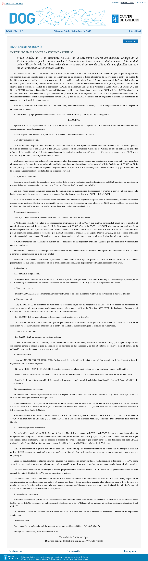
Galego (116, 3)
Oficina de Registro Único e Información (36, 559)
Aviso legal (73, 559)
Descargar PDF (14, 3)
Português (140, 3)
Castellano (127, 3)
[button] (130, 41)
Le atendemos (83, 559)
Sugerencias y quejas (60, 559)
